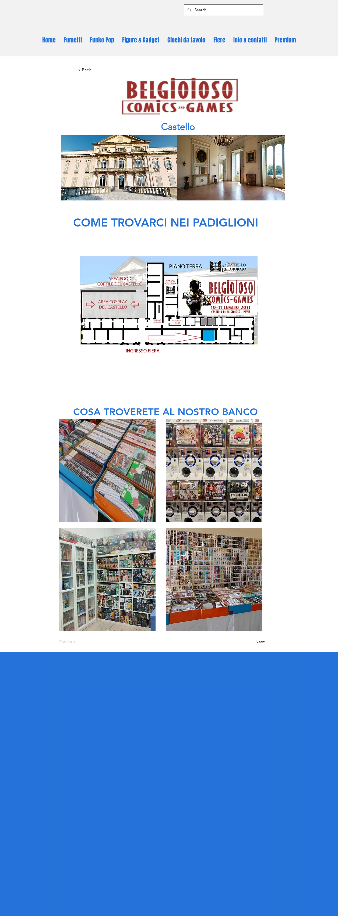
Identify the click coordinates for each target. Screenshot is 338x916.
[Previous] (77, 642)
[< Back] (95, 69)
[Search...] (223, 10)
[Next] (251, 642)
